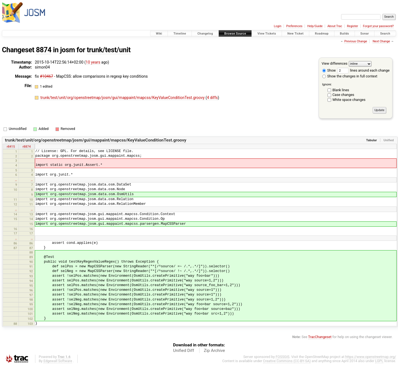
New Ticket (295, 33)
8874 (43, 50)
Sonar (364, 33)
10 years (93, 62)
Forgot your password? (378, 26)
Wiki (159, 33)
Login (277, 26)
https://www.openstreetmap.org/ (370, 357)
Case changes (343, 95)
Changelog (205, 33)
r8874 (27, 146)
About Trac (335, 26)
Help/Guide (315, 26)
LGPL (379, 361)
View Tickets (266, 33)
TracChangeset (320, 337)
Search (385, 33)
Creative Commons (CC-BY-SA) (287, 361)
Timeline (179, 33)
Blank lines (340, 90)
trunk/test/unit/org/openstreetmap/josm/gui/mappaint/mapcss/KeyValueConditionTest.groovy (122, 97)
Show (329, 70)
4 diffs (212, 97)
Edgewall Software (57, 361)
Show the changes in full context (349, 76)
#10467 (46, 76)
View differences (334, 63)
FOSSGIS (282, 357)
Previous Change (355, 41)
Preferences (294, 26)
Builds (344, 33)
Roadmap (322, 33)
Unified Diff (183, 350)
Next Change (381, 41)
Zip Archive (214, 350)
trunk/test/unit (108, 50)
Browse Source (235, 33)
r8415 (11, 146)
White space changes (349, 100)
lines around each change (363, 70)
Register (352, 26)
